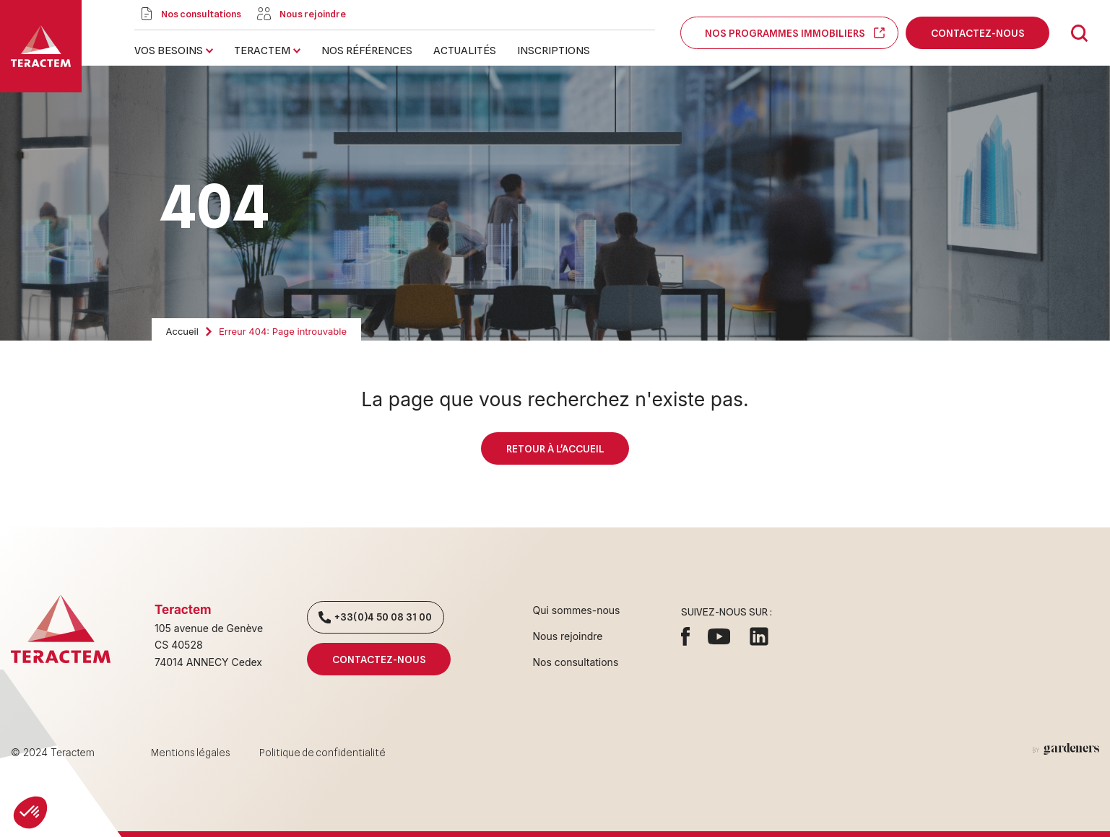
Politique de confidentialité (322, 752)
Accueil (182, 331)
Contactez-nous (977, 33)
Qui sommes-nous (576, 610)
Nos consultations (576, 662)
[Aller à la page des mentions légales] (1066, 749)
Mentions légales (190, 752)
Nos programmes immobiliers (789, 33)
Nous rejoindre (568, 636)
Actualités (464, 50)
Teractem (262, 50)
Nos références (366, 50)
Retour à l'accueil (555, 448)
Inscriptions (553, 50)
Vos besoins (168, 50)
